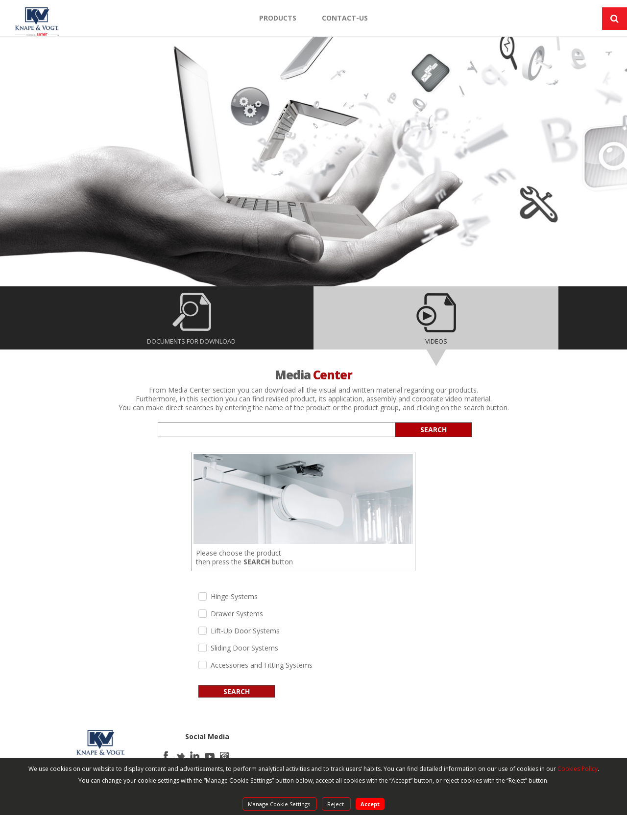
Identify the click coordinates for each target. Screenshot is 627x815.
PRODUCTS (277, 18)
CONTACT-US (345, 18)
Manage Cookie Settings (280, 804)
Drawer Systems (237, 613)
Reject (336, 804)
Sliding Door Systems (244, 648)
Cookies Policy (577, 769)
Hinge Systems (234, 596)
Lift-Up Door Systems (245, 631)
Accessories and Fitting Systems (262, 665)
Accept (370, 804)
